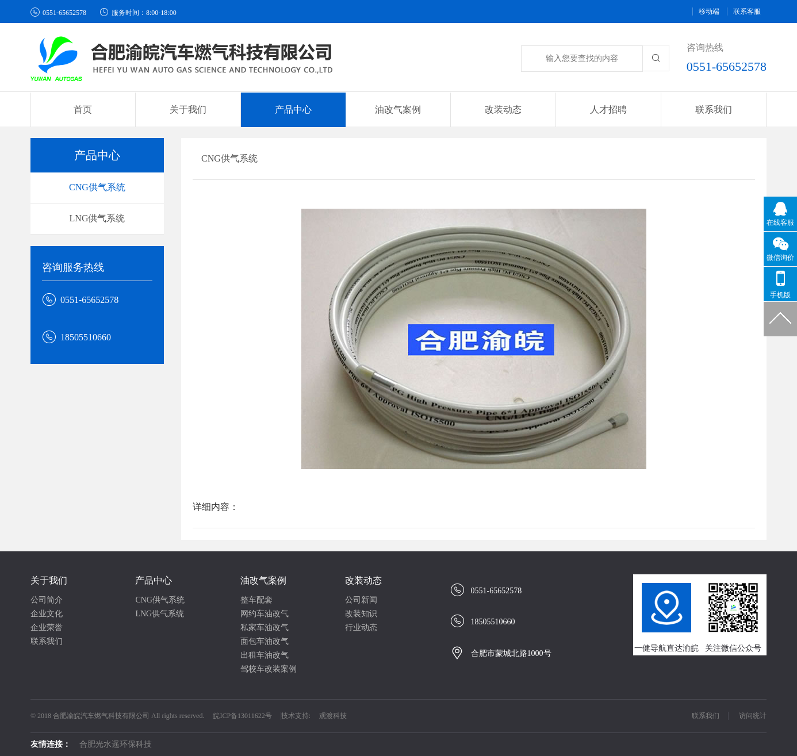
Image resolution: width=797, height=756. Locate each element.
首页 (83, 109)
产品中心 (153, 580)
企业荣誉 (46, 627)
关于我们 (48, 580)
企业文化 (46, 613)
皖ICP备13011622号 (242, 716)
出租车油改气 (264, 655)
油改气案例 (263, 580)
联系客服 (747, 11)
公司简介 (46, 600)
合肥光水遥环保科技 (115, 744)
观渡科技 (333, 716)
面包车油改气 (264, 641)
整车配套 (256, 600)
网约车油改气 (264, 613)
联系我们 (713, 109)
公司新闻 (361, 600)
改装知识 (361, 613)
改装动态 (363, 580)
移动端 (709, 11)
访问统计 (753, 716)
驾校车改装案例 (268, 669)
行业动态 (361, 627)
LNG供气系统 (97, 218)
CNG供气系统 (97, 187)
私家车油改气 (264, 627)
